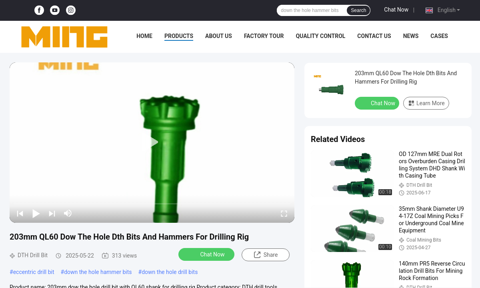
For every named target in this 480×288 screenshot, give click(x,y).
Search (358, 10)
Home (144, 36)
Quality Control (320, 36)
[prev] (20, 213)
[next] (52, 213)
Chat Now (396, 9)
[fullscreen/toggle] (284, 213)
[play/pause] (36, 213)
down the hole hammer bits (98, 272)
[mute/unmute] (68, 213)
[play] (152, 142)
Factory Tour (264, 36)
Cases (439, 36)
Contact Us (374, 36)
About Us (218, 36)
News (411, 36)
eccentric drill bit (33, 272)
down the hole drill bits (170, 272)
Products (178, 36)
